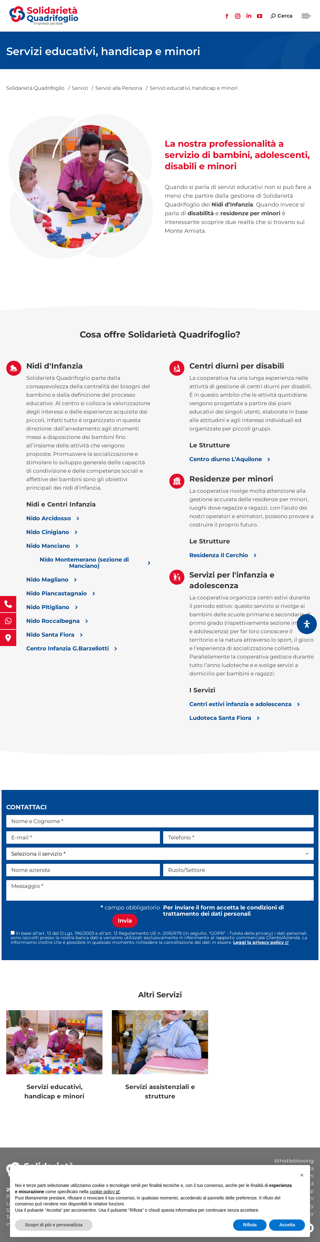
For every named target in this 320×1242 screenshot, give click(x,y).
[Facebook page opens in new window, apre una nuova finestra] (227, 16)
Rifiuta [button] (250, 1224)
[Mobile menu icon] (306, 16)
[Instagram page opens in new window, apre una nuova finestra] (237, 16)
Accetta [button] (287, 1224)
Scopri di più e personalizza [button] (53, 1224)
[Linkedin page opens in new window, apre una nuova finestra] (248, 16)
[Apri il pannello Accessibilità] (307, 624)
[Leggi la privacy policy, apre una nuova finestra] (261, 942)
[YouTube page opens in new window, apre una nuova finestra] (259, 16)
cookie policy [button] (104, 1191)
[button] (302, 1175)
